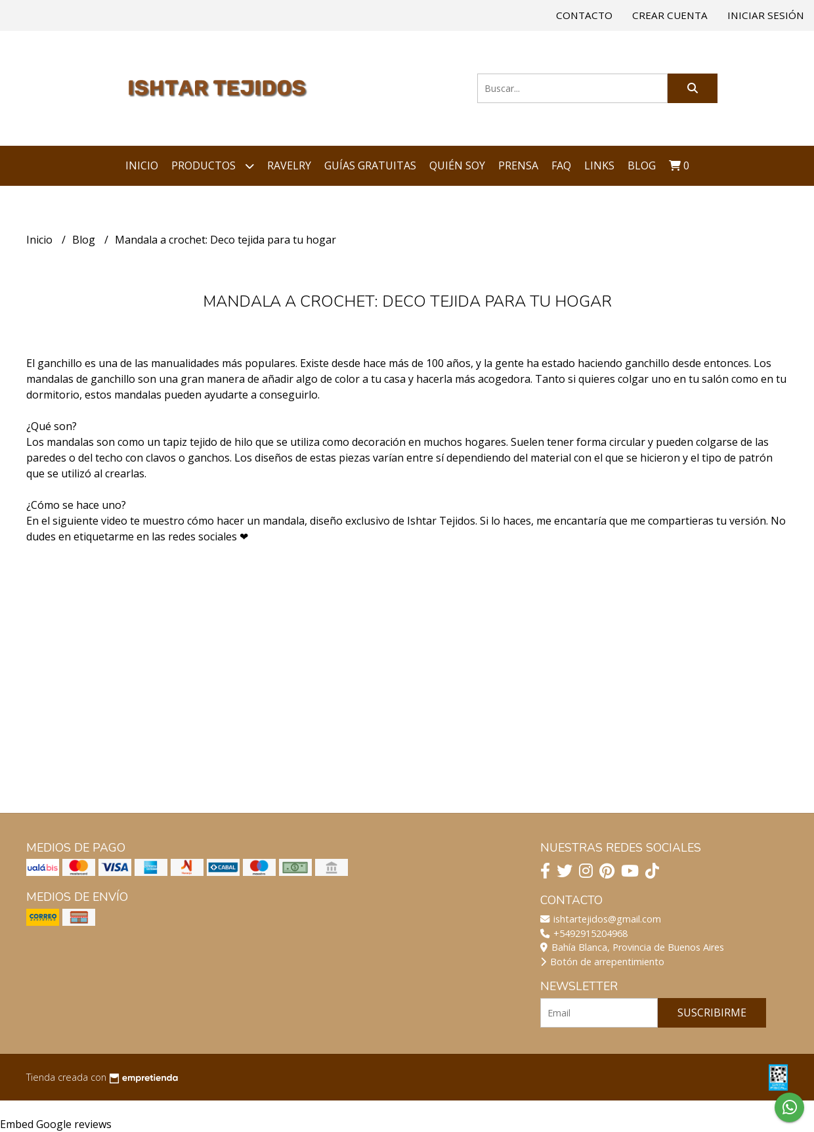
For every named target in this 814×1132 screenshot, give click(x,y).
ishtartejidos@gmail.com (600, 919)
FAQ (561, 165)
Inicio (141, 165)
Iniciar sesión (765, 15)
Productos (212, 166)
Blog (642, 165)
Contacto (584, 15)
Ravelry (289, 165)
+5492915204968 (584, 933)
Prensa (518, 165)
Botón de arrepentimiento (602, 961)
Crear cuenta (670, 15)
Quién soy (457, 165)
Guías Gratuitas (370, 165)
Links (599, 165)
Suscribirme (711, 1012)
